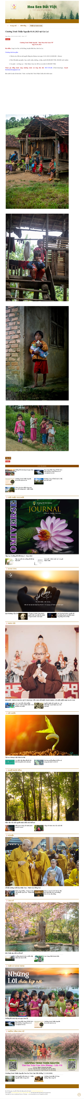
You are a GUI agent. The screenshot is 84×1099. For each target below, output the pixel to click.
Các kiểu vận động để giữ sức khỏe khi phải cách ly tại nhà (23, 761)
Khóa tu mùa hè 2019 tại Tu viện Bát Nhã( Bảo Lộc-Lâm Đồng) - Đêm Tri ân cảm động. (53, 892)
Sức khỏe (12, 713)
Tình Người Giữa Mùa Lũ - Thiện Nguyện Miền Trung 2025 (24, 1077)
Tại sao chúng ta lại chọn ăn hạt (15, 757)
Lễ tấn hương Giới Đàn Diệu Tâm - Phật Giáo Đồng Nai (23, 888)
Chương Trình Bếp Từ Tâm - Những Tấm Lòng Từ (52, 1077)
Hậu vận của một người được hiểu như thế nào (20, 822)
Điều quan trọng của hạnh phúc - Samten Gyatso (24, 826)
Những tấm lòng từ (16, 1031)
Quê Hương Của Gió (11, 613)
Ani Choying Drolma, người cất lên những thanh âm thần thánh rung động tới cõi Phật (65, 615)
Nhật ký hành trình (36, 25)
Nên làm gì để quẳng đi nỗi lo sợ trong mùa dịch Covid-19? (53, 761)
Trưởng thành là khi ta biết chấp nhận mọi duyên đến (24, 956)
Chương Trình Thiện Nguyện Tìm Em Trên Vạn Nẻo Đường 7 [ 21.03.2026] (28, 1073)
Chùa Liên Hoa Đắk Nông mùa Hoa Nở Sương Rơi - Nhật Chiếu (24, 488)
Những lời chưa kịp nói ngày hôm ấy (24, 470)
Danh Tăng (12, 569)
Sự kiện (11, 835)
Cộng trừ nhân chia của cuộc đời (53, 825)
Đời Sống (23, 25)
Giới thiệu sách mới (16, 497)
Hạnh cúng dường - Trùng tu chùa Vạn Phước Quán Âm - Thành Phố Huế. (24, 892)
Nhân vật (12, 623)
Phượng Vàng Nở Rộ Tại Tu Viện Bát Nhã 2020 (53, 479)
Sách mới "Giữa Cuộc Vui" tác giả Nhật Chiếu (53, 559)
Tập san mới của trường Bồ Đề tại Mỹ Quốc (24, 559)
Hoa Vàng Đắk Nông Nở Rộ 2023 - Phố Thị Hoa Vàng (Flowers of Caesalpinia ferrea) (53, 471)
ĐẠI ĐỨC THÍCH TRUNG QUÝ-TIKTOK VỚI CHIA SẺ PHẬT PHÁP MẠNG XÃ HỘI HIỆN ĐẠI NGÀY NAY (40, 700)
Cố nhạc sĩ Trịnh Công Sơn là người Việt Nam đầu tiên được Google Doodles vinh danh (36, 615)
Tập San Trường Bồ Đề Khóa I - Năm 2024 (18, 556)
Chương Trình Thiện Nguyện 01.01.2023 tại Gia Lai (23, 479)
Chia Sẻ (11, 901)
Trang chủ (13, 25)
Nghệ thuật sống (15, 770)
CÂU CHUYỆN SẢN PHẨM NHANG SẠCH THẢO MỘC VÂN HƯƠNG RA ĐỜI (24, 704)
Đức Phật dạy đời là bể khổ (14, 953)
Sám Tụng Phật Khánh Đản (51, 956)
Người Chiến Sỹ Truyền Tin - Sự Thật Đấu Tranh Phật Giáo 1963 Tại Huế (53, 704)
